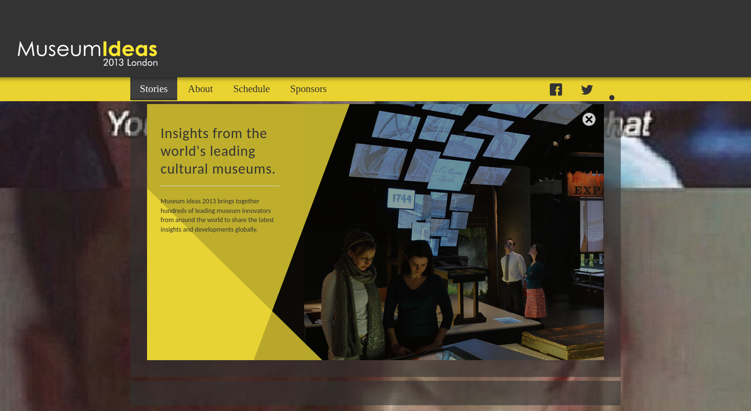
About (200, 88)
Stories (154, 88)
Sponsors (308, 88)
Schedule (251, 88)
